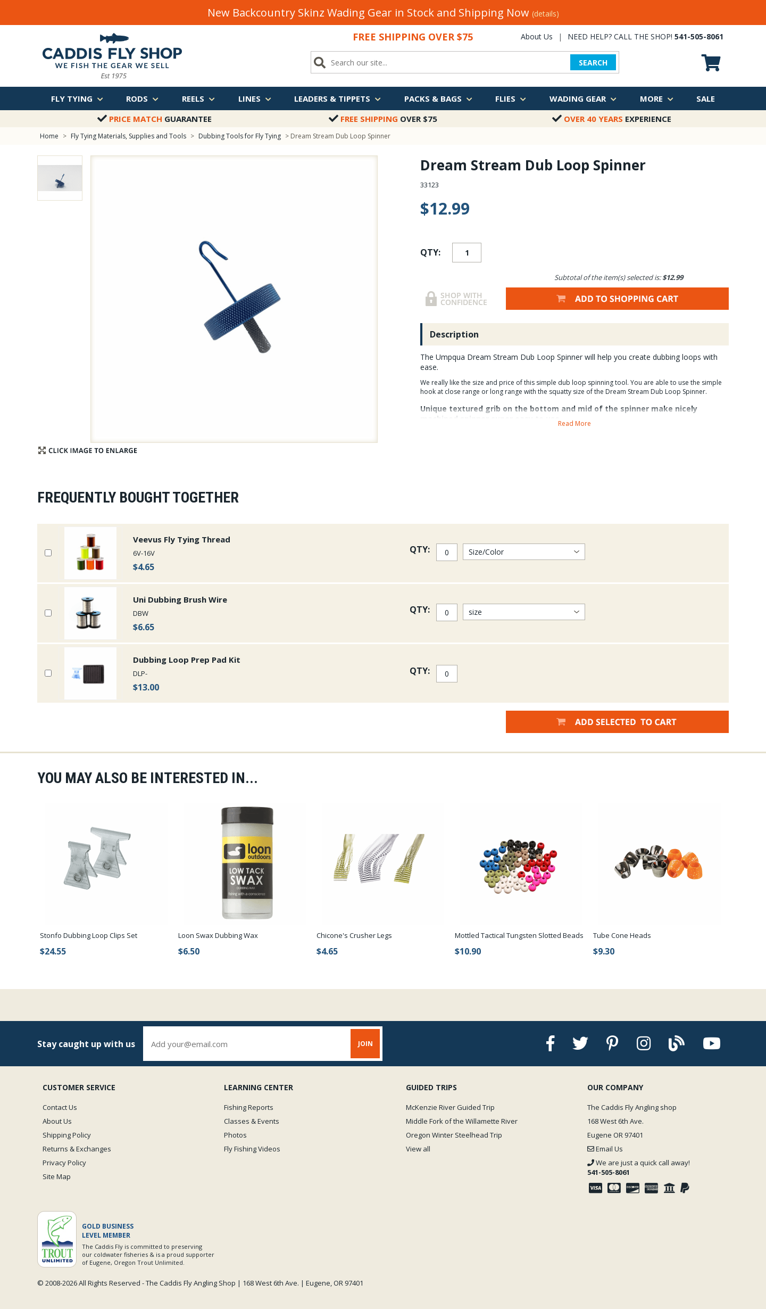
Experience (611, 118)
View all (418, 1149)
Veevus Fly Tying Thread (181, 539)
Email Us (605, 1149)
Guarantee (154, 118)
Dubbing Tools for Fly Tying (239, 136)
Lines (254, 98)
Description (454, 334)
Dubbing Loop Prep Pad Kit (186, 659)
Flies (510, 98)
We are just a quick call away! (638, 1167)
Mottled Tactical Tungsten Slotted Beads (519, 935)
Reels (198, 98)
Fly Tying (77, 98)
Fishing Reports (248, 1107)
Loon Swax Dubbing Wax (218, 935)
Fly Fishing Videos (252, 1149)
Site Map (57, 1176)
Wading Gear (583, 98)
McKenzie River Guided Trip (450, 1107)
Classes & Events (251, 1121)
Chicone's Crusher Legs (354, 935)
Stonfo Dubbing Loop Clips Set (88, 935)
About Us (537, 36)
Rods (142, 98)
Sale (705, 98)
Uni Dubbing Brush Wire (180, 599)
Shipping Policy (67, 1135)
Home (49, 136)
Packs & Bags (438, 98)
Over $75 (383, 118)
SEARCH (593, 62)
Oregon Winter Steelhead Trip (454, 1135)
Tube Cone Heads (622, 935)
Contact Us (60, 1107)
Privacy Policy (64, 1162)
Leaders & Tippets (337, 98)
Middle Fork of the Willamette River (462, 1121)
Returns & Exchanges (77, 1149)
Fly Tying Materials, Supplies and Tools (128, 136)
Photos (235, 1135)
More (656, 98)
